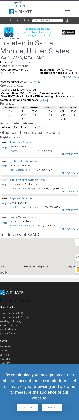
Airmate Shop (7, 333)
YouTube (5, 358)
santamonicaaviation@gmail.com (28, 188)
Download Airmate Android (14, 317)
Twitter (3, 350)
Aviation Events (8, 329)
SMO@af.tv (16, 151)
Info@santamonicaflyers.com (25, 225)
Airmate (26, 62)
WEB (4, 147)
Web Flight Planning (10, 321)
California (34, 81)
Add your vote (71, 77)
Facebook (5, 346)
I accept (27, 408)
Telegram (5, 363)
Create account (21, 4)
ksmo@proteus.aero (20, 169)
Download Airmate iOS (12, 313)
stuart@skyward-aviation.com (25, 207)
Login (14, 2)
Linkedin (4, 354)
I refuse (52, 408)
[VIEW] (71, 97)
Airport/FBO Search (10, 325)
